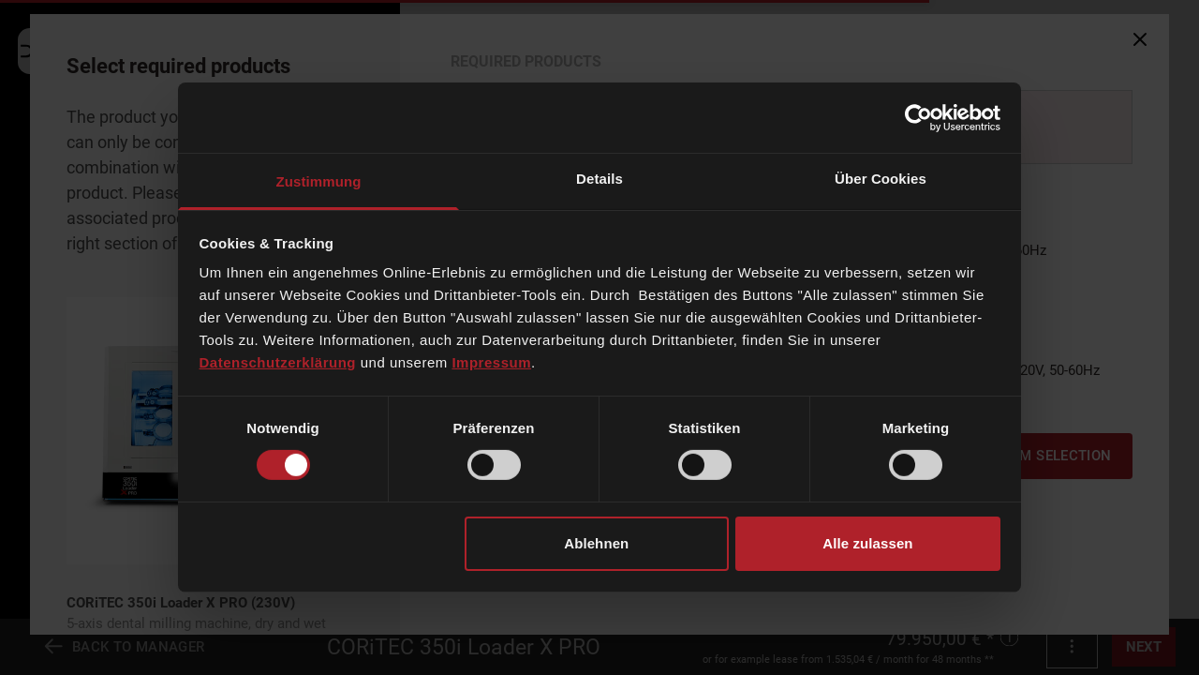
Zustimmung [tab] (319, 181)
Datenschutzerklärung (278, 362)
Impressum (491, 362)
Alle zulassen (867, 543)
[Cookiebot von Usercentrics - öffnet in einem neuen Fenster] (918, 117)
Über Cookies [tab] (880, 179)
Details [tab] (599, 179)
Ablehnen (596, 543)
